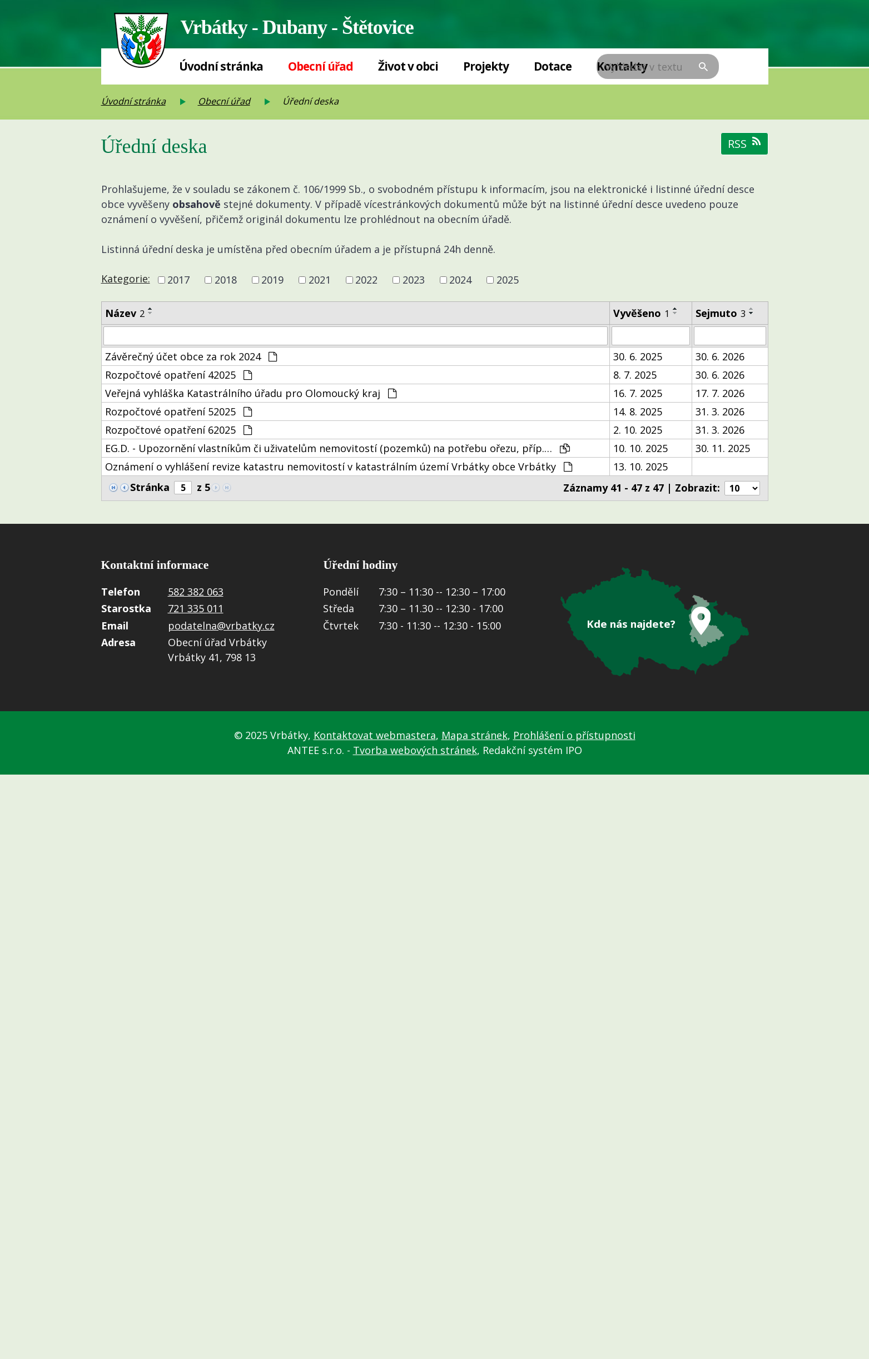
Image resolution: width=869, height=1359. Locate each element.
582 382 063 (196, 595)
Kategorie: (125, 278)
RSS (744, 143)
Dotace (553, 66)
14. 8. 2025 (637, 413)
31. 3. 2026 (720, 413)
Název (125, 313)
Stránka (150, 490)
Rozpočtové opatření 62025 (178, 432)
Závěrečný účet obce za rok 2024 (191, 358)
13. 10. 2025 (640, 468)
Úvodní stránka (221, 66)
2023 (414, 279)
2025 (507, 279)
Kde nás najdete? (631, 626)
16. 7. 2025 (637, 395)
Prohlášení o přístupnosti (574, 737)
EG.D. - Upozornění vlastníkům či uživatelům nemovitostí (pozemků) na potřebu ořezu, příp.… (337, 450)
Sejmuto (721, 313)
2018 (226, 279)
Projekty (486, 66)
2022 (366, 279)
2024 (460, 279)
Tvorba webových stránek (415, 752)
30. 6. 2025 (637, 358)
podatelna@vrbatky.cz (221, 629)
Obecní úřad (320, 66)
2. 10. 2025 (637, 432)
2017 (178, 279)
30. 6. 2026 (720, 358)
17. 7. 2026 (720, 395)
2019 (272, 279)
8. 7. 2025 (635, 377)
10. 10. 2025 (640, 450)
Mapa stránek (474, 737)
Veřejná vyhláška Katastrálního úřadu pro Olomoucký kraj (250, 395)
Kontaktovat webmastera (375, 737)
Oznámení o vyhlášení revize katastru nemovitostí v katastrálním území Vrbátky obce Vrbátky (338, 468)
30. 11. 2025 (723, 450)
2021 (320, 279)
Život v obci (408, 66)
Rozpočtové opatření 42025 (178, 377)
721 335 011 (196, 611)
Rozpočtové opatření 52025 (178, 413)
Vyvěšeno (641, 313)
